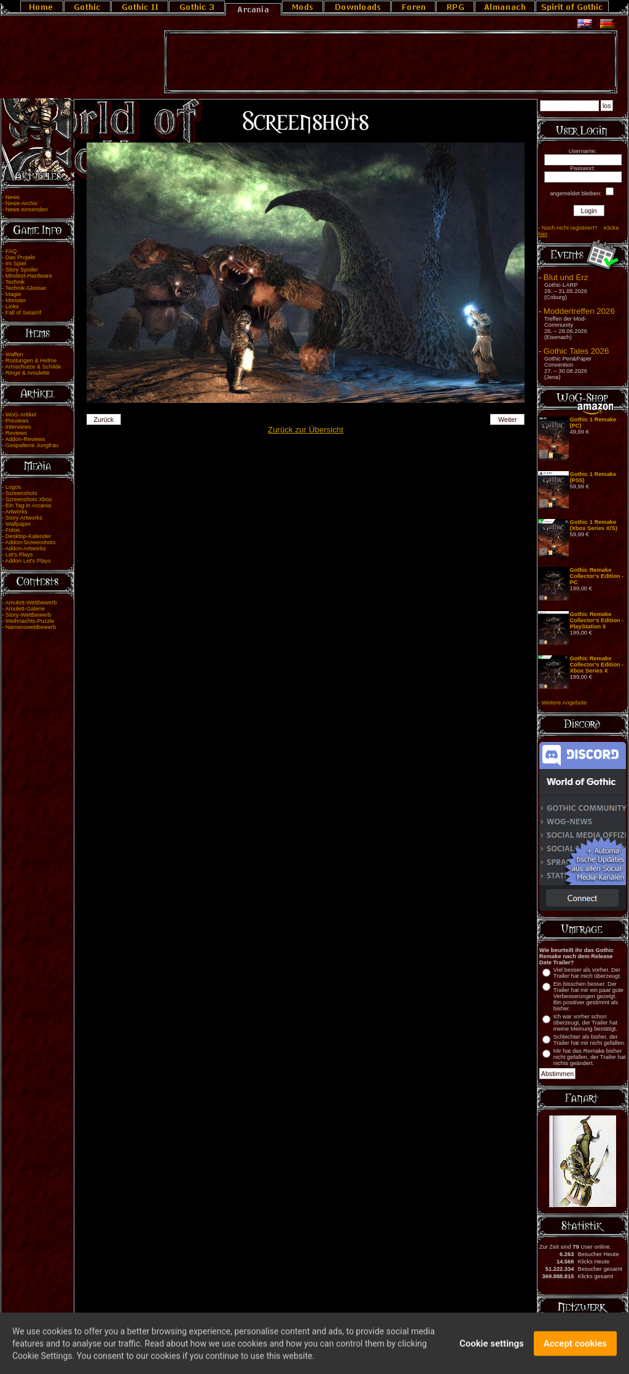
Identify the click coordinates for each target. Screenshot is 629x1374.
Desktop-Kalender (29, 536)
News (13, 197)
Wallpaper (18, 524)
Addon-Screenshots (30, 542)
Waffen (14, 354)
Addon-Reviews (25, 439)
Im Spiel (16, 263)
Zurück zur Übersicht (305, 429)
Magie (13, 294)
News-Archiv (21, 203)
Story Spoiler (22, 270)
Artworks (16, 512)
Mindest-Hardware (29, 276)
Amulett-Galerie (25, 609)
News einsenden (27, 209)
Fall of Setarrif (23, 313)
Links (12, 306)
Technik (15, 282)
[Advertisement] (390, 62)
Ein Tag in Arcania (29, 505)
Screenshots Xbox (29, 499)
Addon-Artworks (25, 548)
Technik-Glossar (26, 288)
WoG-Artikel (21, 415)
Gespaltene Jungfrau (32, 445)
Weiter (507, 419)
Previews (17, 421)
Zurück (103, 419)
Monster (16, 300)
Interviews (18, 427)
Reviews (16, 433)
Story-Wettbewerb (28, 615)
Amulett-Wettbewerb (31, 602)
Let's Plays (19, 555)
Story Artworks (24, 518)
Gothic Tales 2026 (576, 351)
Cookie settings (491, 1347)
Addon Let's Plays (27, 561)
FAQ (11, 251)
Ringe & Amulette (28, 373)
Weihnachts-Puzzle (30, 621)
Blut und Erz (566, 277)
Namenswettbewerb (31, 627)
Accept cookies (575, 1347)
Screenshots (21, 493)
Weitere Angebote (564, 703)
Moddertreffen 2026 (579, 311)
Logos (13, 487)
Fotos (13, 530)
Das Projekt (20, 257)
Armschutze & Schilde (33, 367)
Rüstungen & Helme (31, 360)
